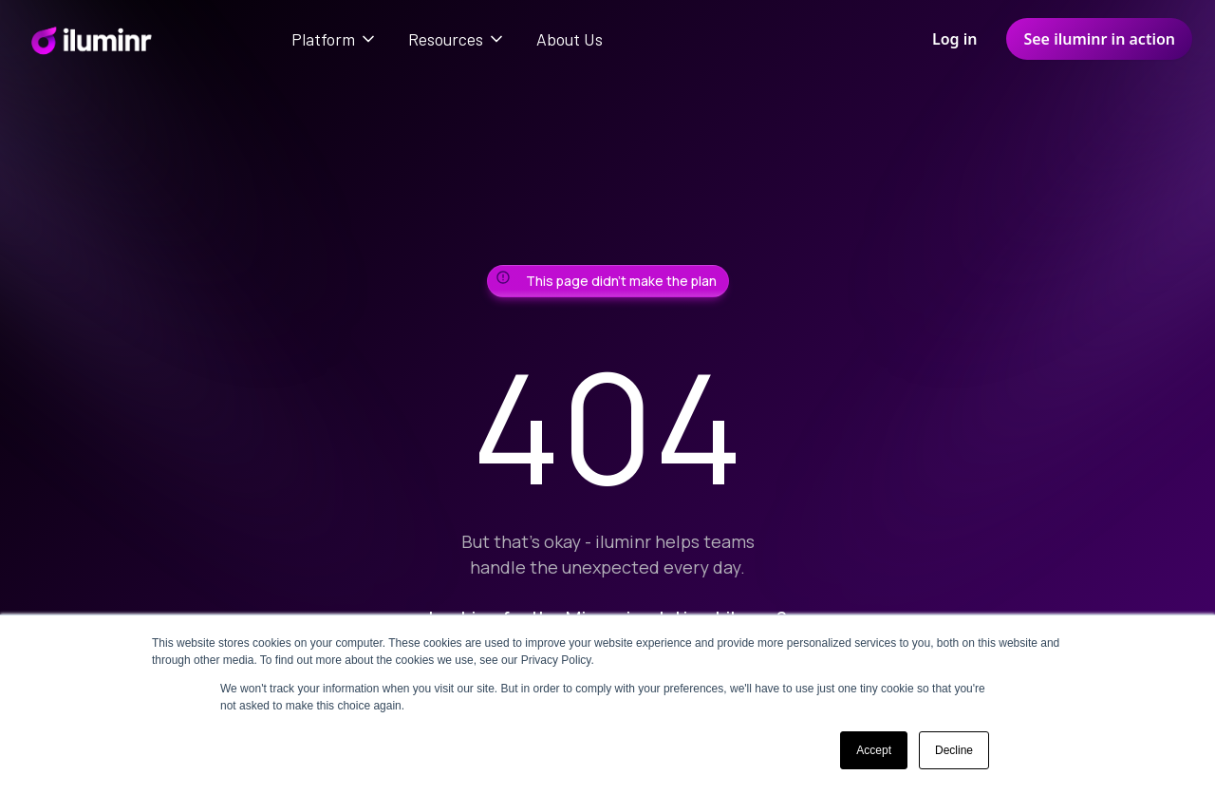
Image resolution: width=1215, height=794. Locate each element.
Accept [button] (873, 750)
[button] (334, 39)
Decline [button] (954, 750)
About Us (569, 38)
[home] (91, 39)
